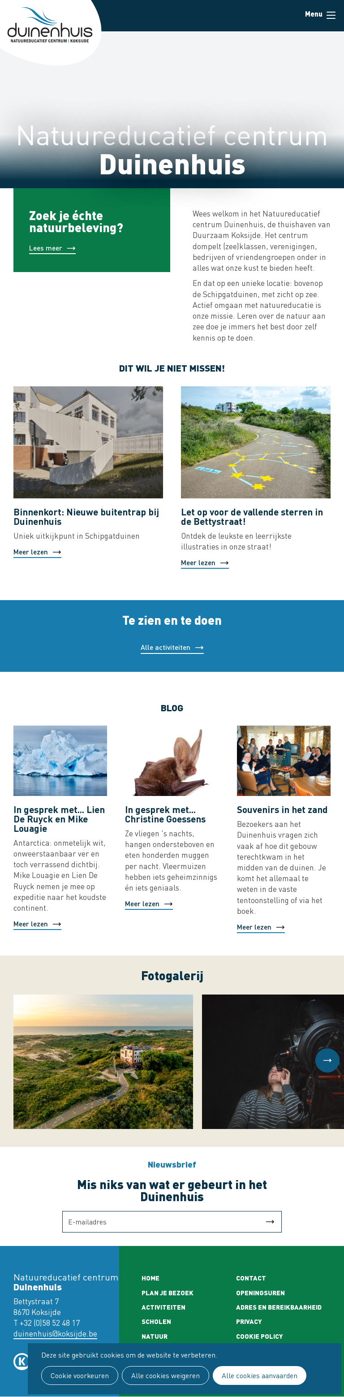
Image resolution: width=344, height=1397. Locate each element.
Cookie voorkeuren (80, 1375)
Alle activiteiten (165, 647)
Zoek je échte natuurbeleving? (76, 221)
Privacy (249, 1321)
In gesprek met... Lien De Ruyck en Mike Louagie (59, 819)
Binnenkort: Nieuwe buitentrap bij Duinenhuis (86, 516)
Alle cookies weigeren (165, 1375)
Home (150, 1278)
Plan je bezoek (168, 1293)
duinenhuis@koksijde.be (55, 1333)
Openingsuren (260, 1293)
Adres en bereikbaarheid (279, 1307)
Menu (331, 15)
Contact (251, 1278)
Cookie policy (259, 1336)
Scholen (156, 1321)
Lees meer (45, 247)
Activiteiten (163, 1307)
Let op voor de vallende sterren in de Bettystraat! (252, 516)
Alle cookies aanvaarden (259, 1375)
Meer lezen (30, 551)
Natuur (155, 1336)
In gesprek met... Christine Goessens (165, 814)
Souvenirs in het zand (282, 809)
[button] (327, 1060)
